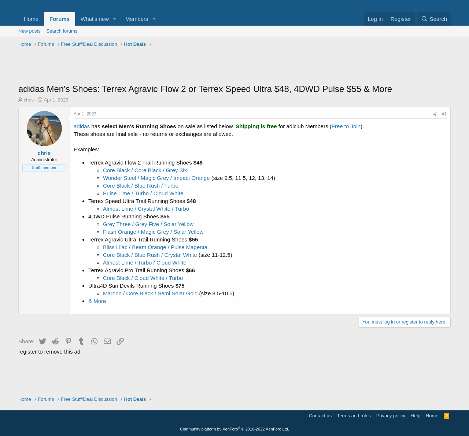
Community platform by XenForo (234, 429)
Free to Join (346, 126)
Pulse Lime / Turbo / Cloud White (143, 193)
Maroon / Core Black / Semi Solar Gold (150, 293)
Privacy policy (390, 415)
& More (97, 301)
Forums (59, 19)
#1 (444, 114)
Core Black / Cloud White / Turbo (143, 278)
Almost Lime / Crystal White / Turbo (146, 209)
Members (136, 19)
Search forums (62, 31)
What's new (95, 19)
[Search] (434, 19)
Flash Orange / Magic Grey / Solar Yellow (153, 232)
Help (416, 415)
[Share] (434, 114)
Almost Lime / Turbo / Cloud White (145, 262)
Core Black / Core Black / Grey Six (145, 170)
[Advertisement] (234, 66)
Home (31, 19)
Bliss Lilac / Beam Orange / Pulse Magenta (155, 247)
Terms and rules (354, 415)
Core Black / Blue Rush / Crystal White (150, 255)
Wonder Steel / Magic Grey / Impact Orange (156, 178)
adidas (82, 126)
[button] (115, 19)
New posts (29, 31)
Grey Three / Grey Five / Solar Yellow (148, 224)
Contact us (320, 415)
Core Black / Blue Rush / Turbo (140, 185)
